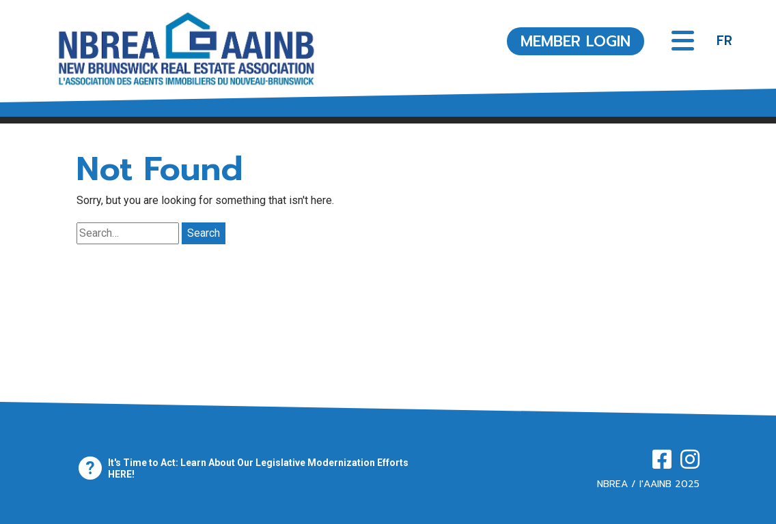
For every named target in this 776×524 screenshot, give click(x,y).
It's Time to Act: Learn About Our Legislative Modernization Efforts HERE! (258, 468)
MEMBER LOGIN (575, 41)
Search (203, 233)
